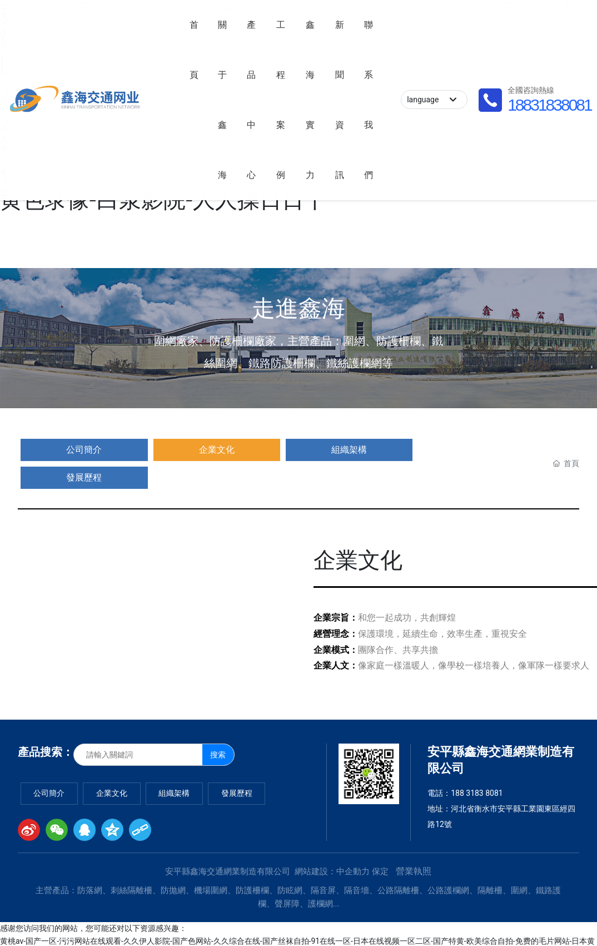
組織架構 (205, 449)
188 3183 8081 (477, 765)
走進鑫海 (298, 308)
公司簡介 (55, 449)
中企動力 (353, 843)
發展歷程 (279, 449)
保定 (380, 843)
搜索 (218, 726)
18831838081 (89, 119)
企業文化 (130, 449)
